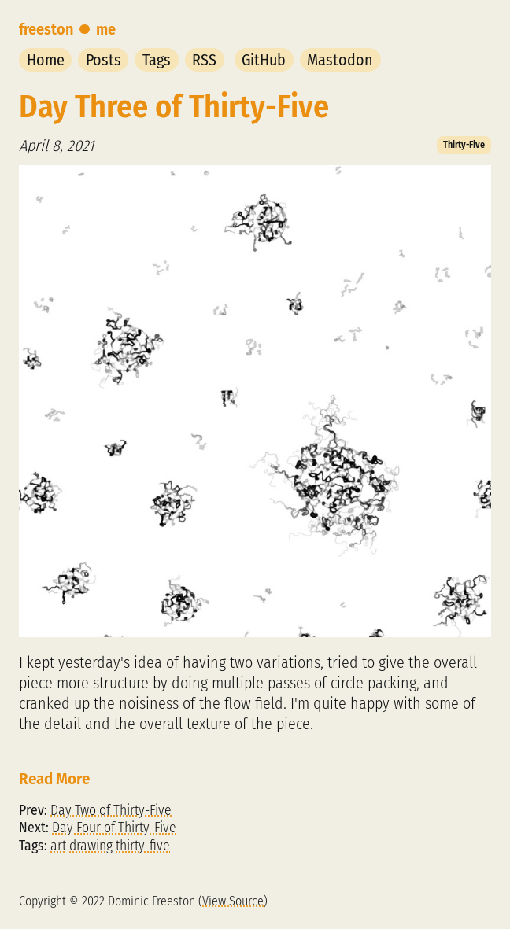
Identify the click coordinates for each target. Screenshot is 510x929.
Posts (103, 59)
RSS (204, 59)
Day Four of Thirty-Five (114, 828)
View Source (233, 901)
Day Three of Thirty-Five (174, 107)
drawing (91, 846)
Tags (156, 59)
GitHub (264, 59)
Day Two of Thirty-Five (111, 810)
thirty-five (143, 846)
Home (46, 59)
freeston (46, 29)
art (58, 846)
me (106, 29)
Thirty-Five (464, 144)
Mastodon (340, 59)
